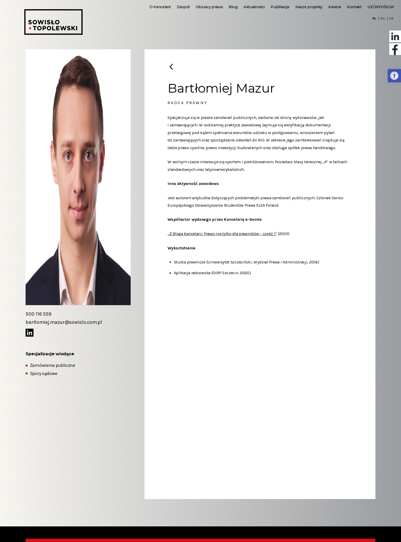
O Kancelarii (160, 7)
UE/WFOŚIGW (380, 7)
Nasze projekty (308, 7)
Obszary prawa (209, 7)
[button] (394, 75)
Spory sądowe (43, 373)
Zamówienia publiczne (52, 365)
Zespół (183, 7)
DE (391, 18)
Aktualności (254, 7)
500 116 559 (38, 314)
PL (374, 18)
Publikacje (280, 7)
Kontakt (354, 7)
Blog (233, 7)
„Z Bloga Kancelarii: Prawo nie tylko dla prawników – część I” (222, 233)
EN (382, 18)
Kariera (334, 7)
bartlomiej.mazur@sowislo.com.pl (64, 322)
